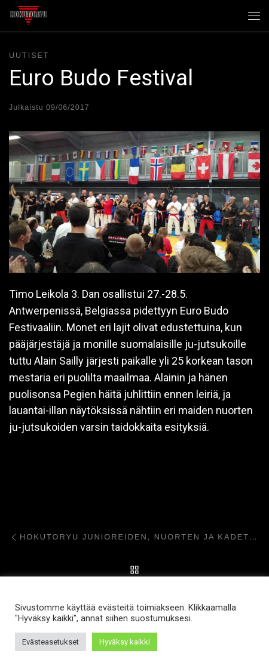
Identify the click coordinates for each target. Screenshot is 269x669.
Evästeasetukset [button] (50, 641)
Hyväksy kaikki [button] (124, 641)
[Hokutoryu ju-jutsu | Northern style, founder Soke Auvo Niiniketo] (28, 14)
